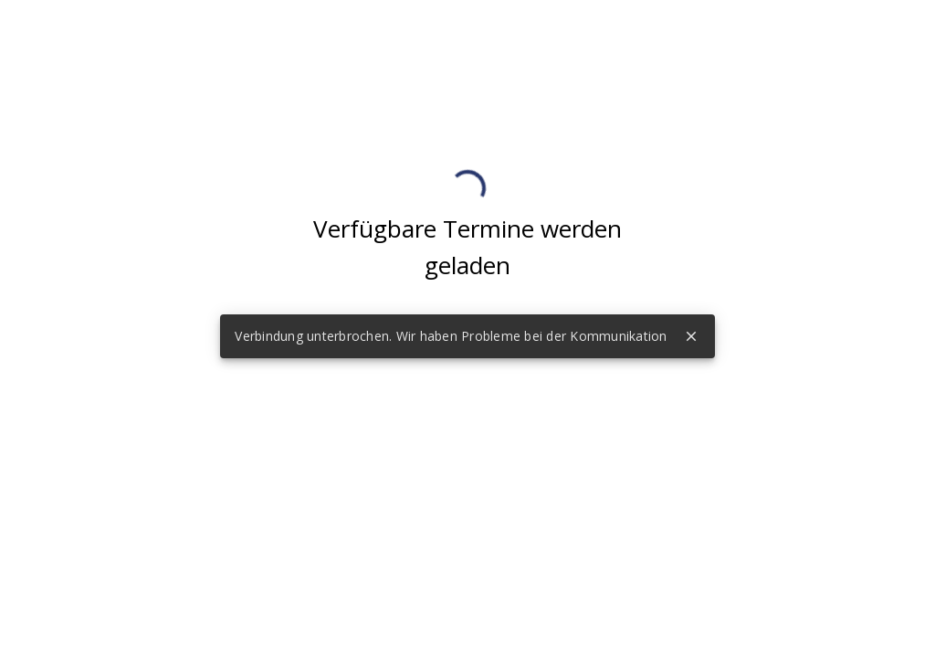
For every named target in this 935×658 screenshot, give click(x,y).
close (691, 336)
